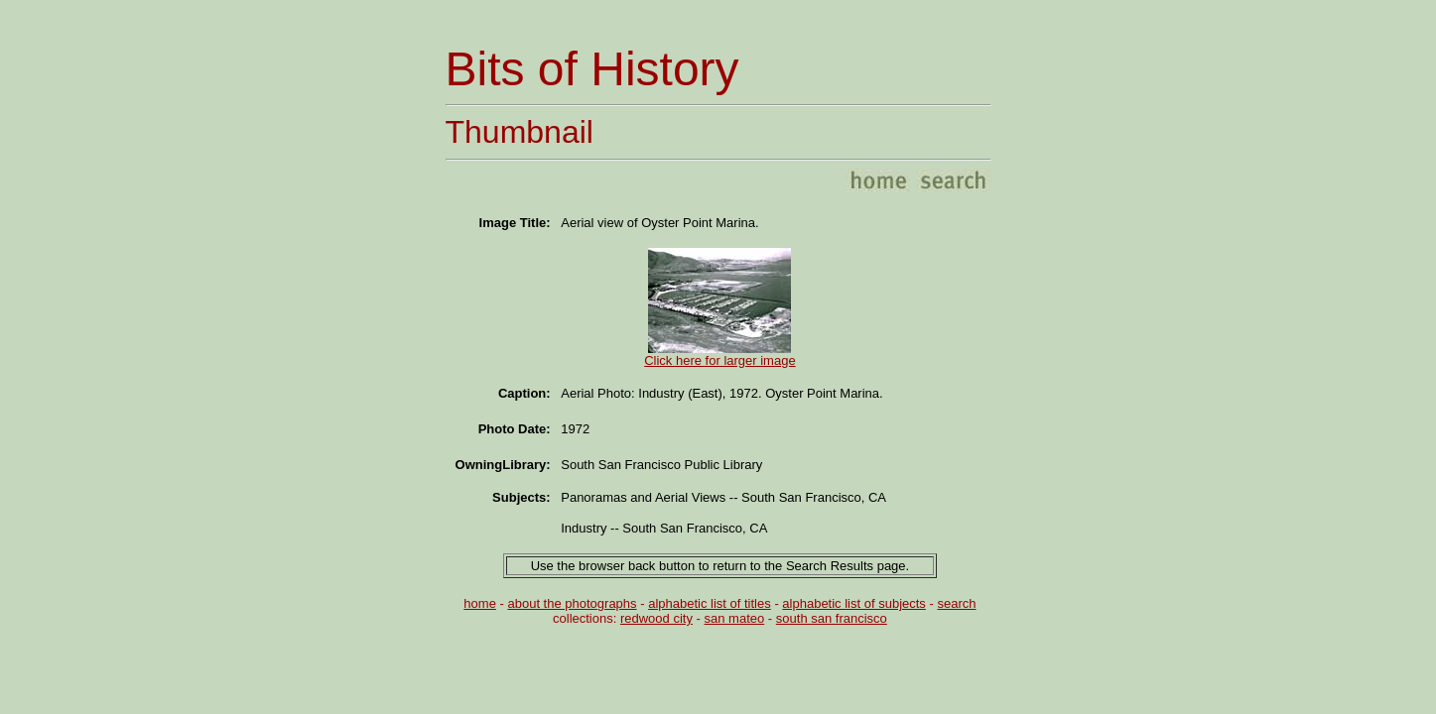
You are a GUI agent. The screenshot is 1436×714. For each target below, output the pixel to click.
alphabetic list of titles (709, 603)
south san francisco (831, 618)
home (479, 603)
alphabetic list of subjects (854, 603)
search (956, 603)
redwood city (656, 618)
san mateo (735, 618)
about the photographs (571, 603)
